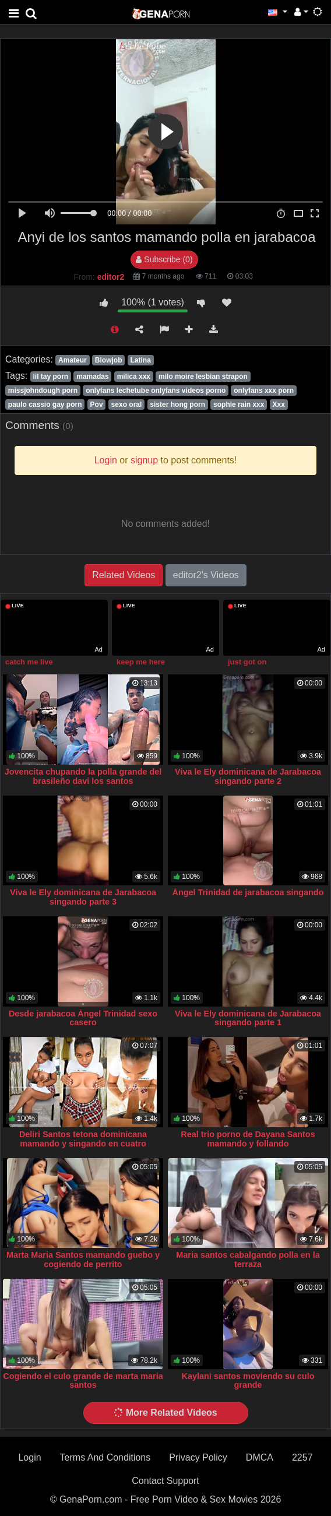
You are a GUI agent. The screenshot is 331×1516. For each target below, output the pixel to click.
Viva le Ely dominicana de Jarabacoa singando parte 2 (248, 776)
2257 (302, 1457)
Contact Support (165, 1481)
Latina (141, 360)
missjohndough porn (43, 390)
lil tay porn (50, 376)
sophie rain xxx (238, 404)
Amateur (72, 360)
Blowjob (108, 360)
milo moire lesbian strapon (203, 376)
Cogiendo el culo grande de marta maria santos (83, 1380)
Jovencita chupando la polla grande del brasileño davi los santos (83, 776)
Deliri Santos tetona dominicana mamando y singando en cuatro (83, 1139)
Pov (96, 404)
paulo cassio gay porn (45, 404)
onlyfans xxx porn (264, 390)
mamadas (92, 376)
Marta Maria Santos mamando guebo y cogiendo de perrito (83, 1259)
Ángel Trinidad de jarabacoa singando (248, 892)
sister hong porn (177, 404)
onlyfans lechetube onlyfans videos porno (156, 390)
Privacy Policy (198, 1457)
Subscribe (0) (164, 259)
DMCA (259, 1457)
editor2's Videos (206, 575)
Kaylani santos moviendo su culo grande (248, 1380)
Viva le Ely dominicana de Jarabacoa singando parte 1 (248, 1018)
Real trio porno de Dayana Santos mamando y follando (248, 1139)
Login (29, 1457)
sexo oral (126, 404)
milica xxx (133, 376)
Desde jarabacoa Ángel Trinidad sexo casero (83, 1018)
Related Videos (123, 575)
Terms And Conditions (105, 1457)
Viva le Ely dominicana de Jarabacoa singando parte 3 (83, 897)
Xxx (279, 404)
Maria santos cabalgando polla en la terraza (247, 1259)
